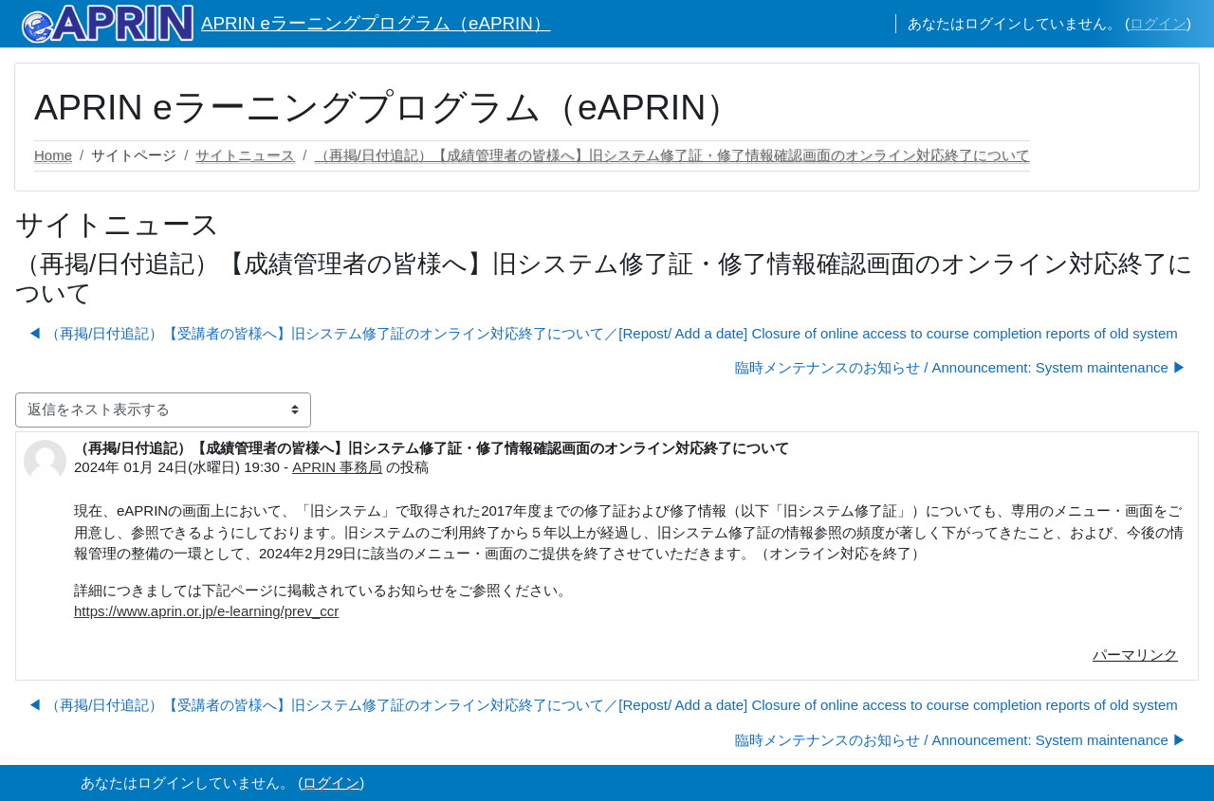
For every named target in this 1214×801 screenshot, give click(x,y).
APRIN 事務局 (337, 467)
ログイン (1158, 23)
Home (53, 155)
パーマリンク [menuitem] (1135, 654)
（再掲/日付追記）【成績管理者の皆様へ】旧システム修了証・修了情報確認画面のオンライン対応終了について (672, 155)
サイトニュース (245, 155)
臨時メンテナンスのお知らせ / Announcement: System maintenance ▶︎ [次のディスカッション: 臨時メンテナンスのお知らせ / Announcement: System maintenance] (960, 367)
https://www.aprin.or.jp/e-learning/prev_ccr (206, 611)
